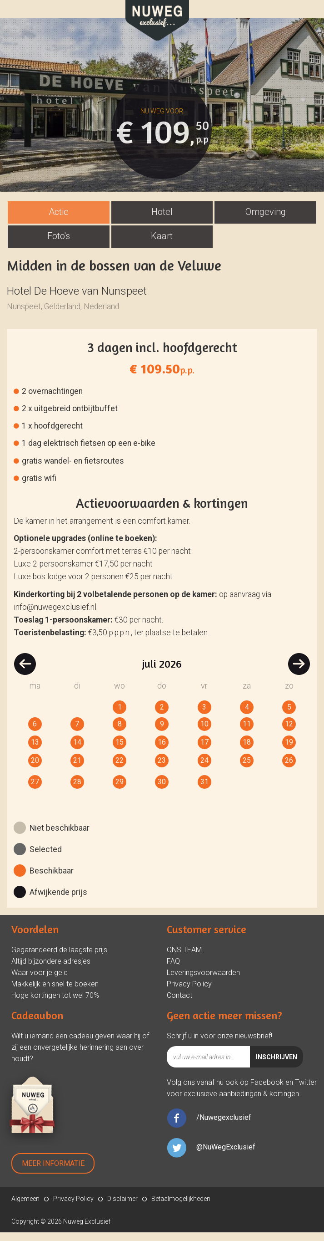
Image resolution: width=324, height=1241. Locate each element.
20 (35, 769)
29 (119, 790)
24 (204, 769)
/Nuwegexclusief (223, 1126)
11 (247, 732)
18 (247, 750)
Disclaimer (122, 1207)
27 (35, 790)
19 (289, 750)
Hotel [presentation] (162, 220)
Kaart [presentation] (162, 244)
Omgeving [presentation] (265, 220)
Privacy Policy (189, 992)
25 (247, 769)
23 (162, 769)
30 (162, 790)
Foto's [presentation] (58, 244)
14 (77, 750)
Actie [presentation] (59, 220)
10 (204, 732)
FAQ (173, 969)
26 (289, 769)
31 (204, 790)
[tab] (58, 221)
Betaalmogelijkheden (180, 1207)
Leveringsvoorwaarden (203, 981)
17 (204, 750)
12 (289, 732)
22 (119, 769)
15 (119, 750)
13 (35, 750)
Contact (179, 1004)
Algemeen (25, 1207)
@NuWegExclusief (225, 1155)
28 (77, 790)
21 (77, 769)
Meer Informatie (53, 1172)
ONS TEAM (184, 958)
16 (162, 750)
